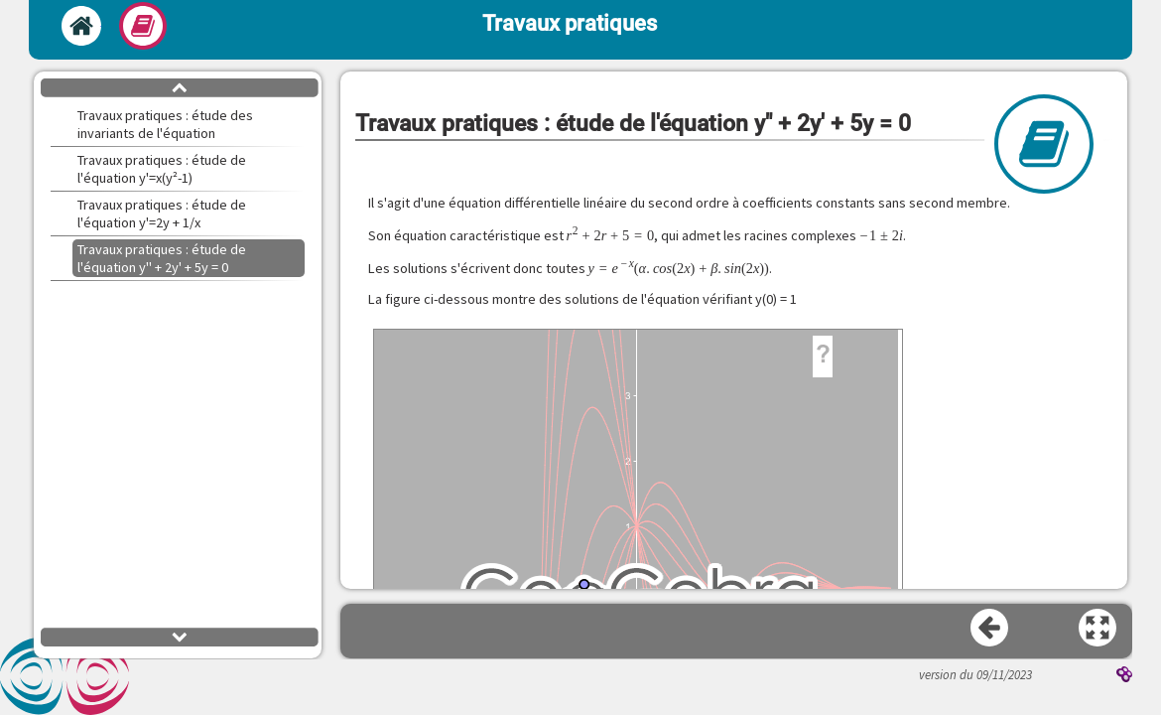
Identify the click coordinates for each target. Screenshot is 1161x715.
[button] (1098, 628)
